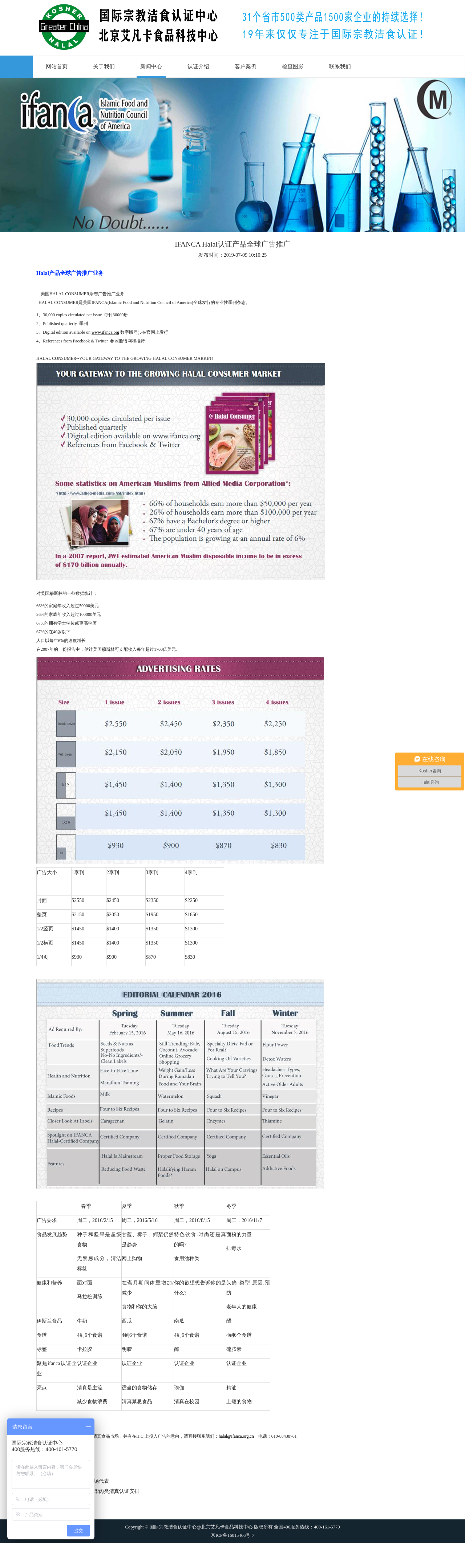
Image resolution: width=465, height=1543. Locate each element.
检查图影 (293, 66)
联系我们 (340, 66)
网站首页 (57, 66)
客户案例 (245, 66)
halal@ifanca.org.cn (236, 1436)
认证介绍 (198, 66)
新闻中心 (151, 66)
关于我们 (104, 66)
